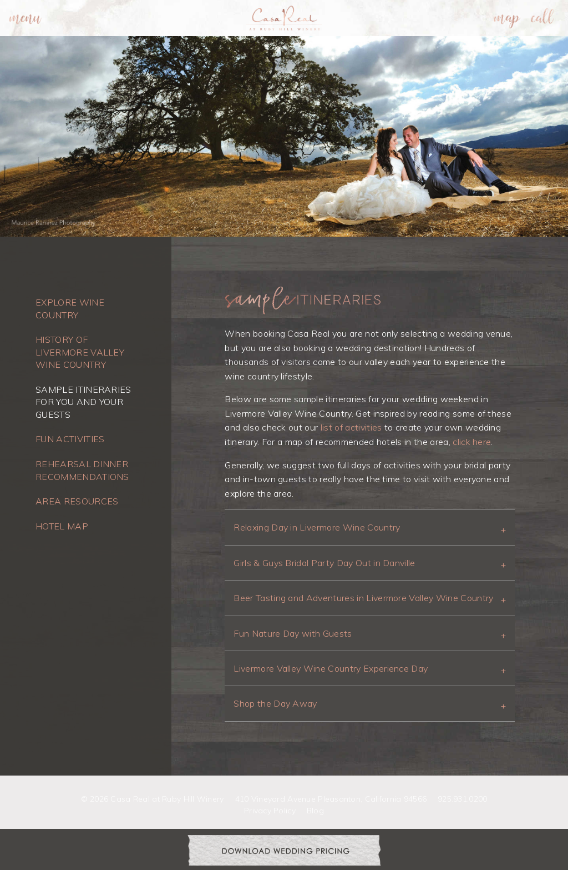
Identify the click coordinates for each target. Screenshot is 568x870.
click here (472, 441)
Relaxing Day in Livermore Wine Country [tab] (317, 527)
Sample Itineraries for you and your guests (83, 402)
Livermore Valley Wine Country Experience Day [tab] (331, 668)
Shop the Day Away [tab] (275, 703)
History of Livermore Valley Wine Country (80, 352)
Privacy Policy (270, 811)
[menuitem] (25, 18)
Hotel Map (62, 526)
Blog (315, 811)
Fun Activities (70, 438)
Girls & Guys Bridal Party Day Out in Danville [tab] (324, 562)
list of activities (351, 427)
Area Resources (77, 501)
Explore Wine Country (70, 308)
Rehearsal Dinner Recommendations (82, 470)
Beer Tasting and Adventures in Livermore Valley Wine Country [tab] (363, 597)
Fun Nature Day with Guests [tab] (293, 633)
